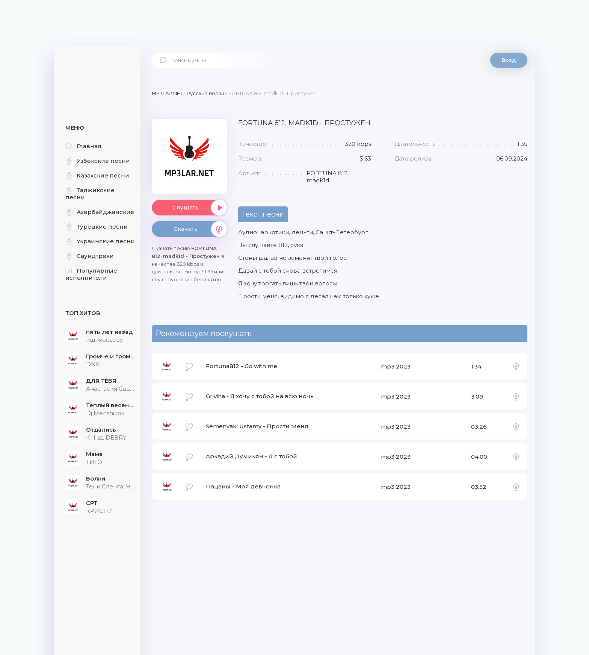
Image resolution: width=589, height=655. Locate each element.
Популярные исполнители (91, 274)
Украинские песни (100, 241)
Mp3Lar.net (97, 69)
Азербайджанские (99, 211)
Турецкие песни (96, 226)
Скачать (200, 229)
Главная (83, 146)
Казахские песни (97, 175)
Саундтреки (89, 255)
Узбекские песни (97, 160)
